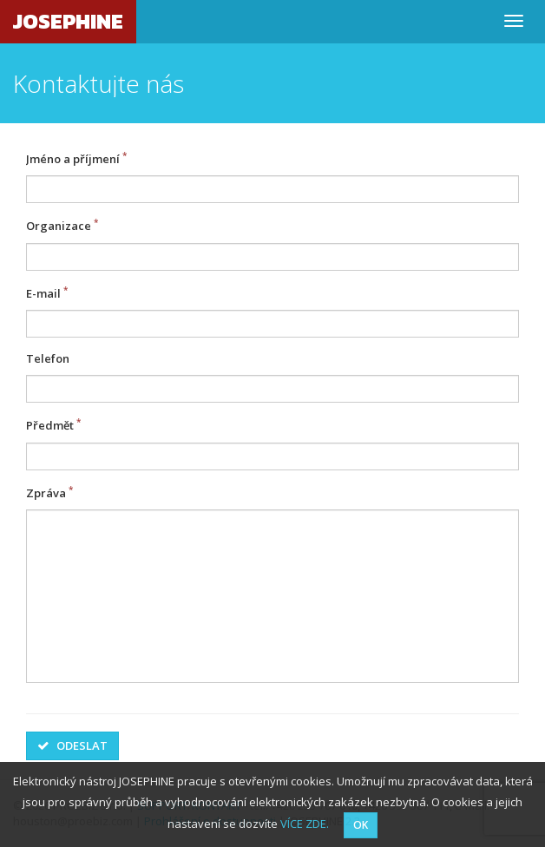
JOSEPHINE (68, 21)
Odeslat (72, 745)
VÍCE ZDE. (304, 823)
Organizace (58, 226)
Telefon (47, 358)
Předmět (50, 426)
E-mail (43, 293)
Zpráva (46, 493)
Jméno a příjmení (73, 159)
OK (360, 824)
